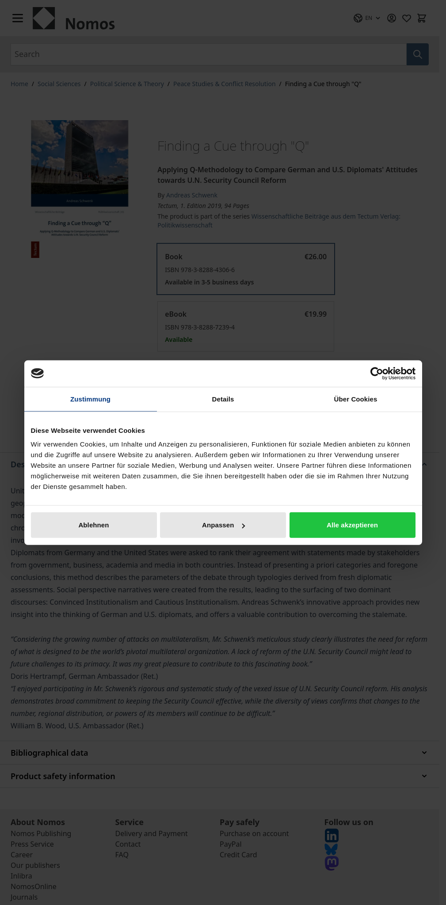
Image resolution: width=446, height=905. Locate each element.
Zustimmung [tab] (90, 398)
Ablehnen (93, 525)
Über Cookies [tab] (355, 398)
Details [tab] (223, 398)
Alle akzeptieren (352, 525)
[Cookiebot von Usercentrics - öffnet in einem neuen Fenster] (377, 373)
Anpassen (223, 525)
